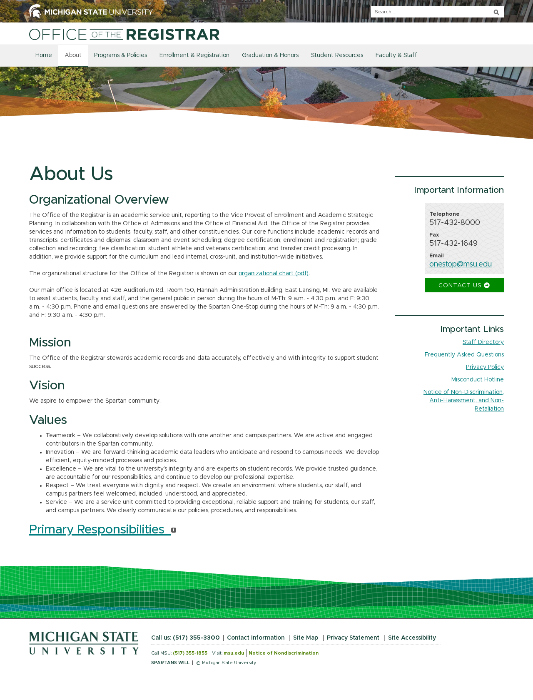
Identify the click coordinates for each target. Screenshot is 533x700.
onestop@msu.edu (460, 264)
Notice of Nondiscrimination (284, 653)
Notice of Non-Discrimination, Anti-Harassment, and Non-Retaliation (463, 400)
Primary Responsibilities (102, 529)
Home (43, 55)
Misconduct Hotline (477, 380)
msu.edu (234, 653)
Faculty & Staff (396, 55)
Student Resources (337, 55)
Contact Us (464, 285)
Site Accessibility (412, 638)
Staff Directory (483, 342)
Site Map (305, 638)
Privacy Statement (353, 638)
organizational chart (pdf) (274, 274)
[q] (437, 11)
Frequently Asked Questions (464, 355)
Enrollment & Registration (194, 55)
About (73, 55)
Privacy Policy (485, 367)
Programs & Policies (120, 55)
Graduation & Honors (270, 55)
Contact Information (255, 638)
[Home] (124, 34)
